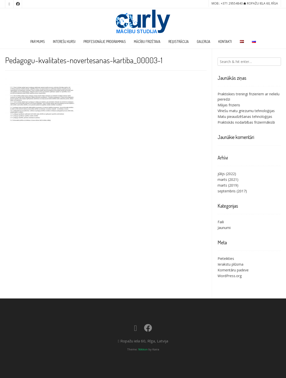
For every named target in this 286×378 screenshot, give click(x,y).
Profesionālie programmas (104, 41)
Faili (221, 221)
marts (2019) (228, 185)
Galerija (203, 41)
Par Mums (37, 41)
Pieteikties (226, 258)
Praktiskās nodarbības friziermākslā (246, 122)
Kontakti (225, 41)
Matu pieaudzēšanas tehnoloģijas (245, 116)
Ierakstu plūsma (230, 264)
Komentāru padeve (233, 270)
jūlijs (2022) (227, 173)
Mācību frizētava (147, 41)
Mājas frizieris (229, 105)
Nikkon (143, 349)
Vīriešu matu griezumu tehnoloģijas (246, 110)
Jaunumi (224, 227)
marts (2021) (228, 179)
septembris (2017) (232, 191)
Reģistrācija (178, 41)
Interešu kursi (64, 41)
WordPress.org (230, 275)
